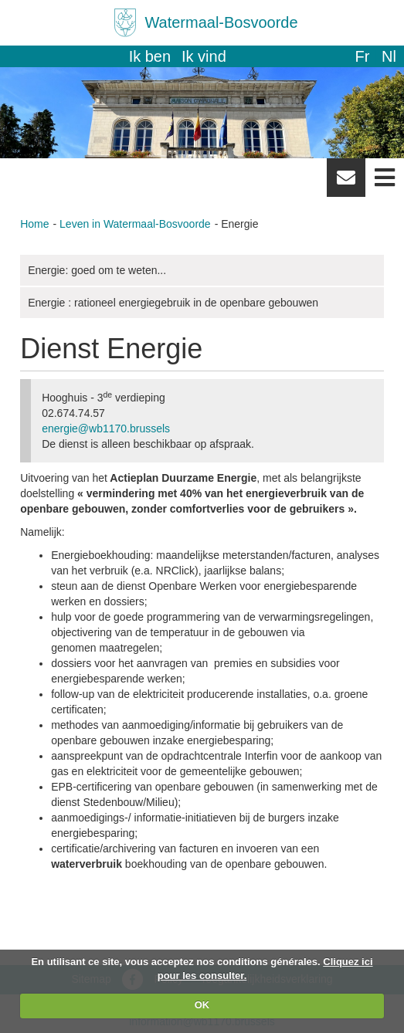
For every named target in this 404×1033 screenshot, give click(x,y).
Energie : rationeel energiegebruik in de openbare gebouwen (173, 302)
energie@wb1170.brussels (106, 428)
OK (202, 1005)
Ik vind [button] (204, 56)
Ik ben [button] (150, 56)
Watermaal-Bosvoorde (220, 22)
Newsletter (346, 183)
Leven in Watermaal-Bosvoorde (135, 224)
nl (389, 56)
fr (362, 56)
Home (34, 224)
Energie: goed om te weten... (97, 270)
